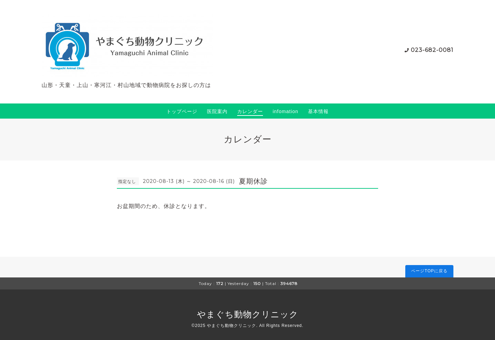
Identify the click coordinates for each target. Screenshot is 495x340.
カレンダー (250, 111)
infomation (285, 111)
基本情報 (318, 111)
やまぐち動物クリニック (247, 314)
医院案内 (217, 111)
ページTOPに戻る (429, 270)
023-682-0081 (432, 50)
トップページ (181, 111)
